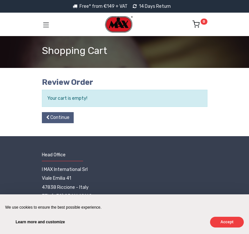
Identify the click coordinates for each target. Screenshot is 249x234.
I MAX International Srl (65, 169)
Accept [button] (226, 222)
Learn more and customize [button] (40, 222)
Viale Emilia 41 (56, 178)
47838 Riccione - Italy (65, 187)
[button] (58, 117)
